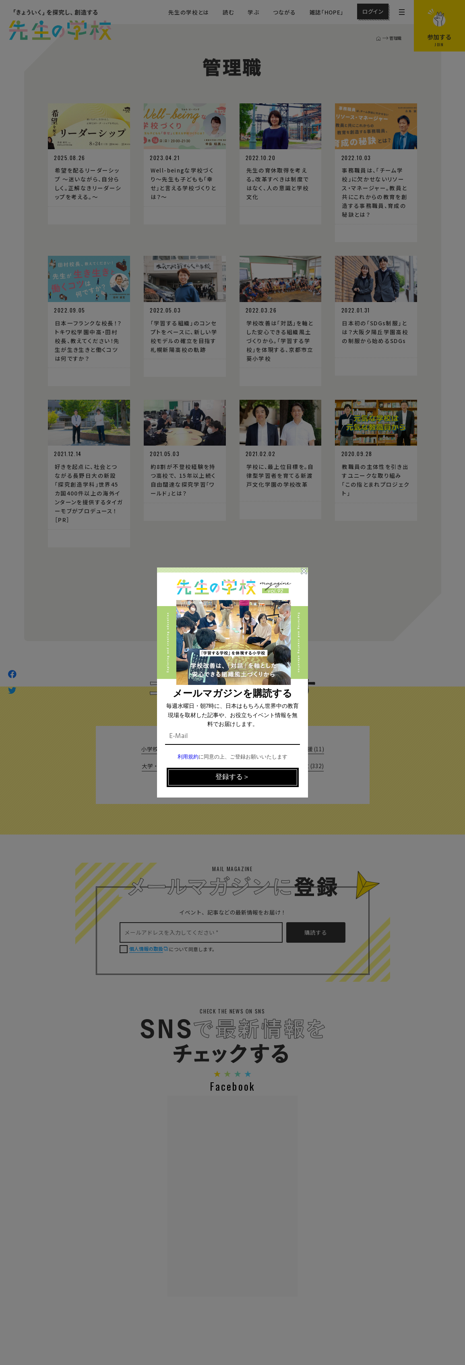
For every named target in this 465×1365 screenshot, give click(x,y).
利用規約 (188, 757)
